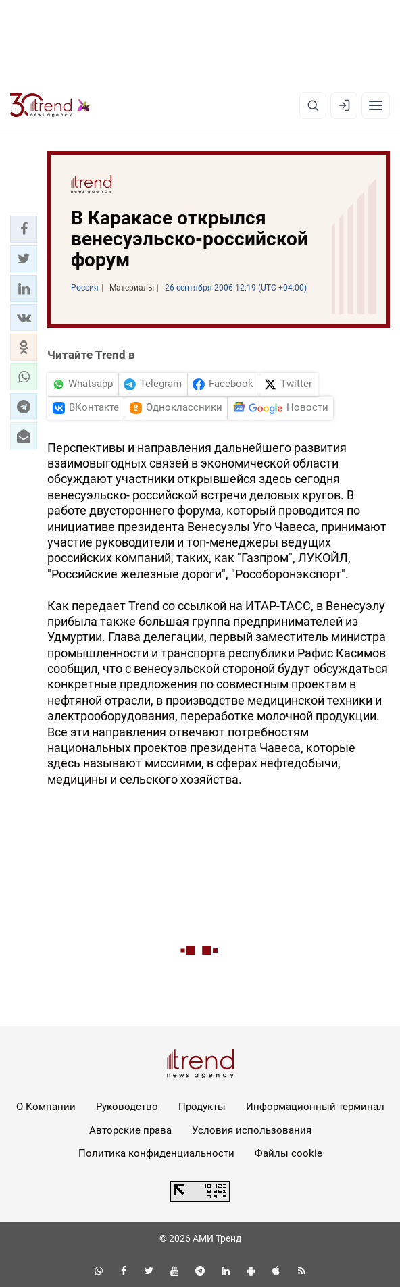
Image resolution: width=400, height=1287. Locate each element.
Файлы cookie (288, 1153)
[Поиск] (312, 105)
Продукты (202, 1107)
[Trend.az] (50, 105)
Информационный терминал (315, 1107)
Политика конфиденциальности (156, 1153)
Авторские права (130, 1130)
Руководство (127, 1107)
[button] (23, 229)
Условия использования (251, 1130)
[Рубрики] (375, 105)
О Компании (46, 1107)
